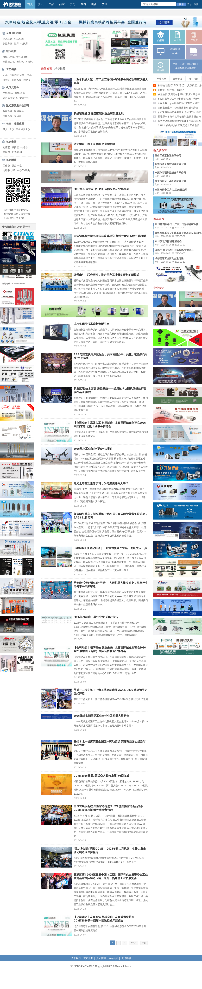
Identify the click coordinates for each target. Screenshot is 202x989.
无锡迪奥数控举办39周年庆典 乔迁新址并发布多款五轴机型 (110, 236)
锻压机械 (11, 51)
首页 (30, 4)
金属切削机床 (14, 33)
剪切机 (20, 61)
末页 (144, 943)
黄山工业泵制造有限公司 (168, 155)
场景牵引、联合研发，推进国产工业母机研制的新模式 (106, 274)
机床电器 (11, 141)
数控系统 (7, 111)
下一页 (133, 943)
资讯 (40, 4)
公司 (72, 4)
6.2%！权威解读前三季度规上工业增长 (178, 125)
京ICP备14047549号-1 (82, 966)
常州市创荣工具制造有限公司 (170, 181)
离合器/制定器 (10, 98)
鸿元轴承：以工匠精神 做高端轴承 (94, 144)
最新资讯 (46, 68)
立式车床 (7, 38)
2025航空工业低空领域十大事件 (93, 448)
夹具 (29, 75)
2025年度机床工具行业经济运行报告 (96, 617)
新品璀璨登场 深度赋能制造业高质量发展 (99, 113)
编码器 (17, 116)
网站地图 (113, 958)
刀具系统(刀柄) (17, 75)
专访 (83, 4)
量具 (5, 129)
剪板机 (29, 61)
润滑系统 (16, 79)
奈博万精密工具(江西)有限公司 (171, 189)
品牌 (62, 4)
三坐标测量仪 (23, 129)
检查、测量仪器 (15, 123)
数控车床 (7, 43)
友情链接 (126, 958)
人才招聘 (101, 958)
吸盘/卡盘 (17, 165)
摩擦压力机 (9, 61)
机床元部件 (12, 87)
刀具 (5, 75)
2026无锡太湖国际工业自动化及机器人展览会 (101, 715)
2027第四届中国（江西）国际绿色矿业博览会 (101, 189)
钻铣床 (24, 43)
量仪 (11, 129)
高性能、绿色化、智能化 (171, 89)
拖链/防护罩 (9, 170)
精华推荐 (59, 68)
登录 (189, 4)
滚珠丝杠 (24, 98)
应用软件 (19, 111)
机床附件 (11, 159)
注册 (196, 4)
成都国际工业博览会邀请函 (169, 258)
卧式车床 (19, 38)
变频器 (6, 152)
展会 (94, 4)
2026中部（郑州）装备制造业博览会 (174, 250)
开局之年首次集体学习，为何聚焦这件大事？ (101, 483)
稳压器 (6, 147)
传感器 (24, 147)
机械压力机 (9, 57)
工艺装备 (11, 69)
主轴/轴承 (8, 93)
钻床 (16, 43)
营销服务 (88, 958)
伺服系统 (7, 116)
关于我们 (76, 958)
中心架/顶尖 (23, 170)
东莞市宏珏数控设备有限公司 (170, 172)
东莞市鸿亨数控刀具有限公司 (170, 164)
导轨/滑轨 (20, 93)
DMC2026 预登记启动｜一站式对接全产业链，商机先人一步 (110, 548)
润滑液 (26, 79)
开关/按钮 (17, 152)
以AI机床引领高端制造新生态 (91, 323)
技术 (104, 4)
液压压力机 (22, 57)
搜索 (181, 4)
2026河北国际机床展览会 (168, 241)
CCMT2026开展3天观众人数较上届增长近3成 (101, 775)
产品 (51, 4)
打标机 (6, 79)
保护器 (15, 147)
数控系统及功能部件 (17, 105)
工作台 (6, 165)
